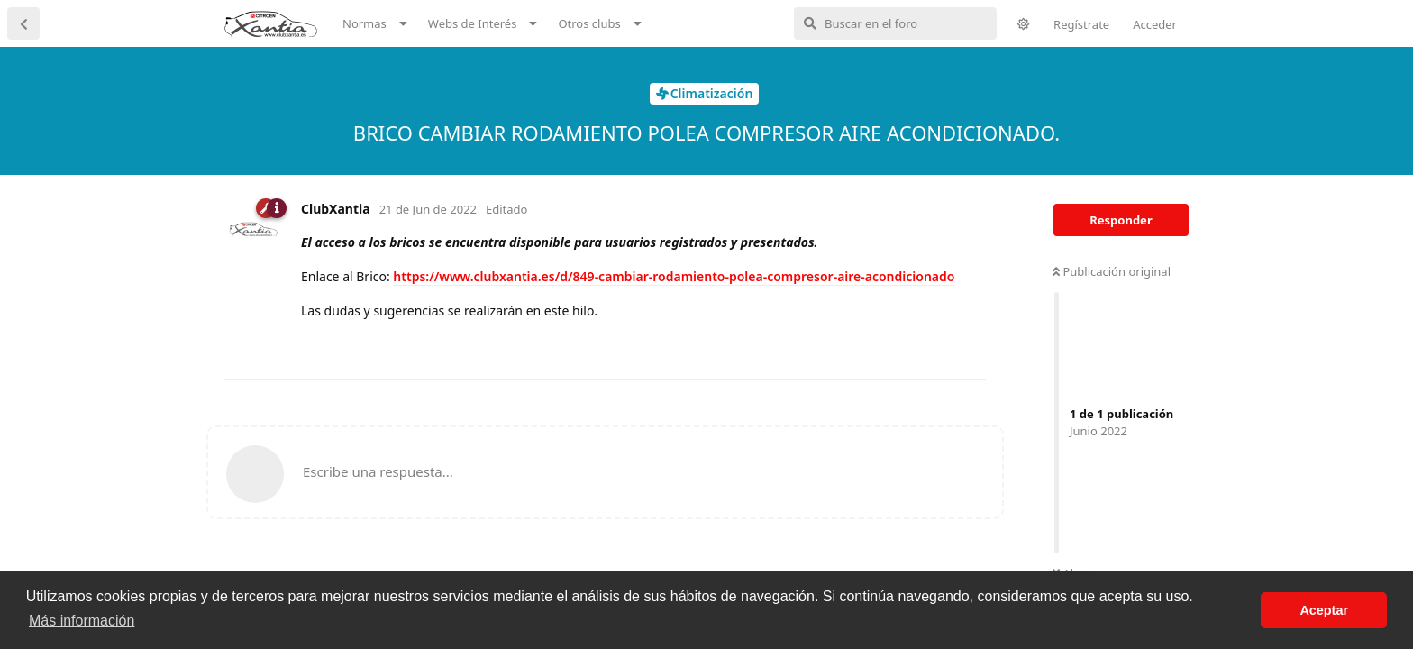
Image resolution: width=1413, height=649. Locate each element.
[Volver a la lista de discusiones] (23, 23)
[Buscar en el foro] (895, 23)
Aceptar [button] (1323, 610)
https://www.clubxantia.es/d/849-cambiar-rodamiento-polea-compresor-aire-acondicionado (673, 276)
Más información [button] (81, 620)
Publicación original (1112, 271)
